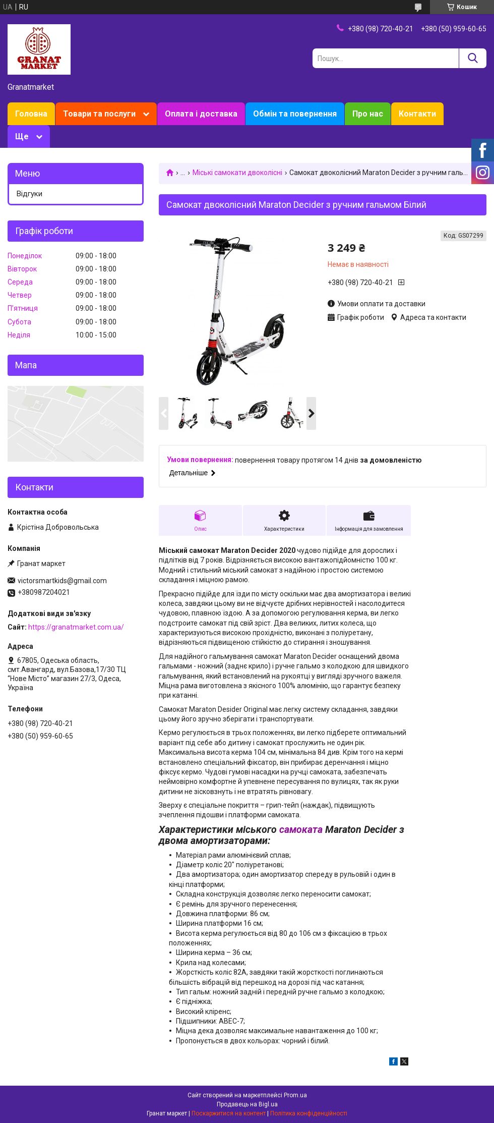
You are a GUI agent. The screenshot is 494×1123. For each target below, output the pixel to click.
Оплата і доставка (201, 114)
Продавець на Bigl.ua (247, 1104)
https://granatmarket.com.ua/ (76, 627)
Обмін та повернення (295, 114)
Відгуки (29, 193)
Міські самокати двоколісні (237, 172)
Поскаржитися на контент (229, 1113)
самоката (301, 829)
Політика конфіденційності (308, 1113)
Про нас (367, 114)
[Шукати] (472, 58)
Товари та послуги (99, 114)
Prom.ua (295, 1095)
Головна (31, 114)
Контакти (417, 114)
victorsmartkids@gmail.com (62, 581)
